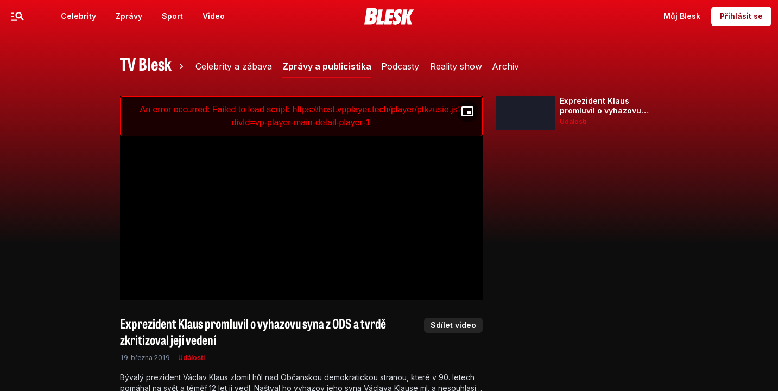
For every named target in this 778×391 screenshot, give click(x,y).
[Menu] (17, 16)
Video (214, 16)
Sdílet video (453, 325)
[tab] (153, 66)
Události (191, 358)
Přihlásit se (741, 16)
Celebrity (78, 16)
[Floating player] (467, 111)
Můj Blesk (681, 16)
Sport (172, 16)
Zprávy (129, 16)
